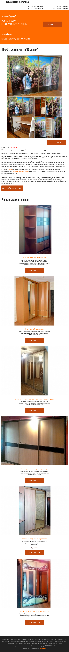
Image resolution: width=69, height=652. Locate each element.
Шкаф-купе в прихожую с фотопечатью (34, 611)
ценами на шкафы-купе (21, 171)
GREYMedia (43, 648)
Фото (10, 169)
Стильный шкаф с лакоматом (34, 257)
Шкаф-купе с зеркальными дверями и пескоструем (34, 399)
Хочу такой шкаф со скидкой (12, 188)
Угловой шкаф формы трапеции (34, 539)
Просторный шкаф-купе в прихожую (34, 469)
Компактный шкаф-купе (34, 329)
